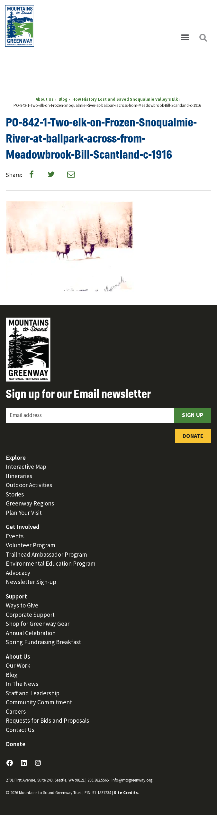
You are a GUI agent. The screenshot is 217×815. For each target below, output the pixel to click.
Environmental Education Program (50, 563)
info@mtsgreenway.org (132, 780)
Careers (16, 711)
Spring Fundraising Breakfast (43, 642)
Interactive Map (26, 466)
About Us (18, 656)
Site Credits (126, 792)
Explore (16, 457)
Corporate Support (30, 614)
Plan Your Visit (24, 512)
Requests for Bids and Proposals (47, 720)
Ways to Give (22, 605)
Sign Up (192, 415)
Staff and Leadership (32, 693)
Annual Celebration (31, 633)
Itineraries (19, 476)
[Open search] (203, 38)
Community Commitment (39, 702)
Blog (11, 675)
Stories (15, 494)
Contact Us (20, 730)
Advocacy (18, 573)
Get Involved (23, 527)
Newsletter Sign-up (31, 582)
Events (14, 536)
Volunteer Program (30, 545)
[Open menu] (185, 38)
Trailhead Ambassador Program (46, 554)
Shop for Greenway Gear (37, 623)
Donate (193, 436)
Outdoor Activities (29, 485)
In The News (22, 684)
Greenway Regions (30, 503)
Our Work (18, 665)
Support (16, 596)
